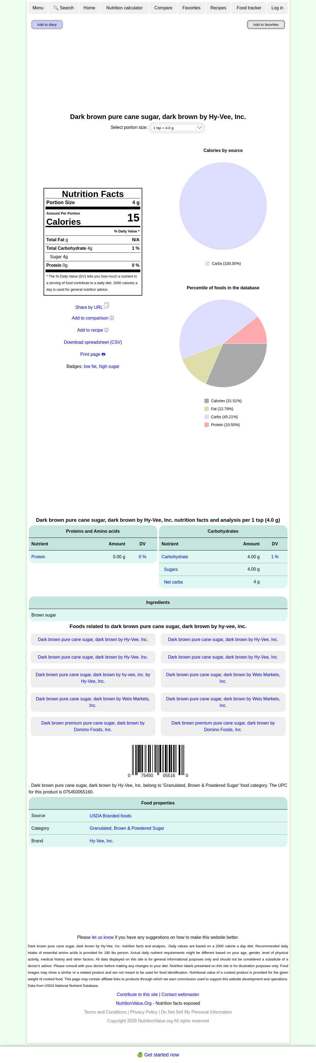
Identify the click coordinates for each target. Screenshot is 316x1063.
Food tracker (249, 7)
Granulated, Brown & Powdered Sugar (127, 828)
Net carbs (173, 582)
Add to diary (47, 25)
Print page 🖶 (93, 354)
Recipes (218, 7)
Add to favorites (266, 25)
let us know (103, 937)
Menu (38, 7)
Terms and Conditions (105, 1012)
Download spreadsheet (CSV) (93, 342)
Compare (163, 7)
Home (89, 7)
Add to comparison (90, 318)
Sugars (171, 569)
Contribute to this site (137, 994)
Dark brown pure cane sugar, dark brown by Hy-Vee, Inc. (93, 639)
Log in (277, 7)
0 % (142, 556)
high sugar (109, 366)
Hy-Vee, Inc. (101, 841)
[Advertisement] (158, 72)
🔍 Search (63, 7)
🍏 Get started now (158, 1055)
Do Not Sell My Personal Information (196, 1012)
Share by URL (92, 307)
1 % (275, 556)
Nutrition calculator (124, 7)
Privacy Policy (144, 1012)
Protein (38, 556)
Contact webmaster (180, 994)
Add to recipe (90, 330)
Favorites (192, 7)
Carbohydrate (175, 556)
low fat (90, 366)
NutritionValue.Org (134, 1003)
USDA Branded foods (110, 815)
